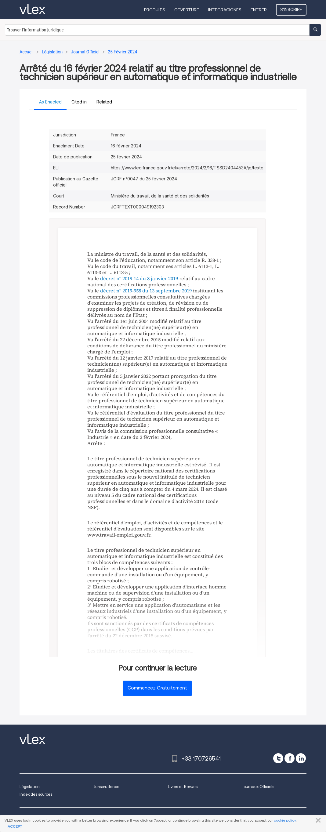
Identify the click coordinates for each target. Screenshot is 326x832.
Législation (30, 786)
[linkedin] (301, 758)
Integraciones (224, 9)
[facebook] (289, 758)
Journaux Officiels (258, 786)
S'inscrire (291, 9)
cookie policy (285, 820)
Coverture (186, 9)
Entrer (259, 9)
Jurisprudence (106, 786)
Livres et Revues (182, 786)
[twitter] (278, 758)
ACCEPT (15, 826)
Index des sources (36, 794)
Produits (154, 9)
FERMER (317, 820)
